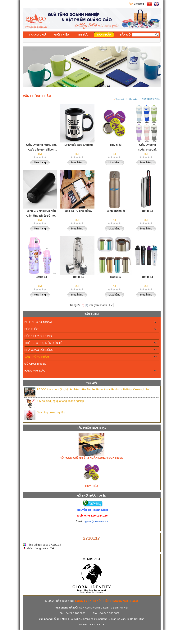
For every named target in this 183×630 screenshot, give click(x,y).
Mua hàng (40, 162)
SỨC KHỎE (32, 329)
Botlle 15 (147, 210)
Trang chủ (120, 99)
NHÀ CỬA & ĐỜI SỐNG (39, 349)
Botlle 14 (41, 276)
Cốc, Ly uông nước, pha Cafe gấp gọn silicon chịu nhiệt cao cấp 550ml (41, 147)
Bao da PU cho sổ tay (78, 210)
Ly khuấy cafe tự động (78, 144)
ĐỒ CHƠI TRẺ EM (36, 363)
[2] (86, 305)
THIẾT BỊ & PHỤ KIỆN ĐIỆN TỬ (43, 342)
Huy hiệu (91, 486)
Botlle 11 (147, 276)
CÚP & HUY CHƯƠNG (38, 336)
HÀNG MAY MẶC (35, 370)
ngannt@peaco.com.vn (96, 521)
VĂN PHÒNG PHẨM (37, 356)
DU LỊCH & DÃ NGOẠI (38, 322)
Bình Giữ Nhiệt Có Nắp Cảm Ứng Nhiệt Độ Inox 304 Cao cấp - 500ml (41, 213)
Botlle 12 (115, 276)
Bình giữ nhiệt (116, 210)
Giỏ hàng (139, 3)
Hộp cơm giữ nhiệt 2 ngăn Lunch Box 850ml (91, 457)
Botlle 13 (78, 276)
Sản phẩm (133, 99)
